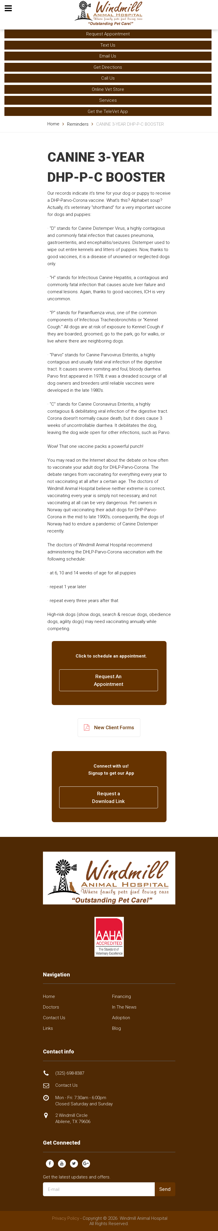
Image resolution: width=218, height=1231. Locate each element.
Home (53, 124)
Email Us (107, 56)
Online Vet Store (108, 89)
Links (48, 1028)
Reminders (78, 124)
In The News (124, 1007)
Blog (116, 1028)
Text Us (107, 45)
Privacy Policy (65, 1218)
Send (165, 1189)
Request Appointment (108, 34)
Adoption (121, 1017)
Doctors (51, 1007)
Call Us (108, 78)
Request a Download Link (108, 797)
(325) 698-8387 (69, 1073)
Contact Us (54, 1017)
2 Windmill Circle (72, 1118)
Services (108, 100)
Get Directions (108, 67)
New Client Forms (109, 727)
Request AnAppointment (108, 680)
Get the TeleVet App (108, 111)
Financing (121, 996)
